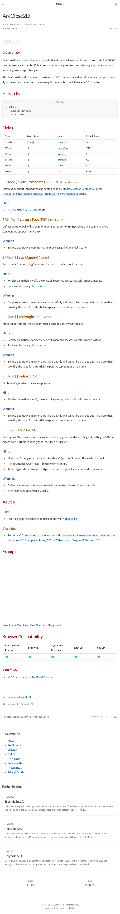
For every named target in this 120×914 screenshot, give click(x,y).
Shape (20, 518)
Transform (80, 280)
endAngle (62, 159)
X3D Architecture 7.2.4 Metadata (26, 210)
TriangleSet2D (16, 772)
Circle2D (12, 749)
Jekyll (71, 908)
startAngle (62, 154)
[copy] (114, 102)
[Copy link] (115, 716)
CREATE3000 (11, 28)
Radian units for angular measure (27, 286)
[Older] (30, 884)
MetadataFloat (11, 193)
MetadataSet (72, 193)
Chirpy (56, 908)
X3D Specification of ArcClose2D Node (30, 677)
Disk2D (11, 754)
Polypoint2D (15, 763)
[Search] (116, 4)
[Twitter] (101, 716)
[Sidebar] (3, 4)
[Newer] (89, 884)
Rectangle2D (15, 767)
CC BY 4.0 (31, 716)
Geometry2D (52, 77)
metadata (62, 142)
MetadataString (51, 193)
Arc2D (11, 740)
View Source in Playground (45, 625)
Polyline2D (14, 758)
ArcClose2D (13, 704)
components (12, 697)
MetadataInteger (31, 193)
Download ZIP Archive (15, 625)
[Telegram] (111, 716)
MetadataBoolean (70, 189)
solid (60, 171)
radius (60, 165)
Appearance (70, 518)
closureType (63, 148)
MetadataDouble (92, 189)
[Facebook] (106, 716)
